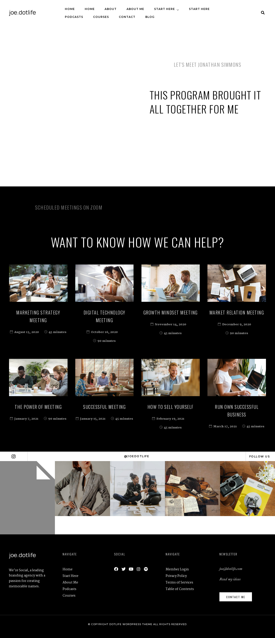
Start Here (164, 9)
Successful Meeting (104, 406)
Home (70, 9)
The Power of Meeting (38, 406)
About (111, 9)
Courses (101, 17)
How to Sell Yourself (171, 406)
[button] (235, 596)
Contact (127, 17)
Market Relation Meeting (236, 312)
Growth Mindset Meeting (170, 312)
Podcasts (74, 17)
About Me (135, 9)
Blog (150, 17)
